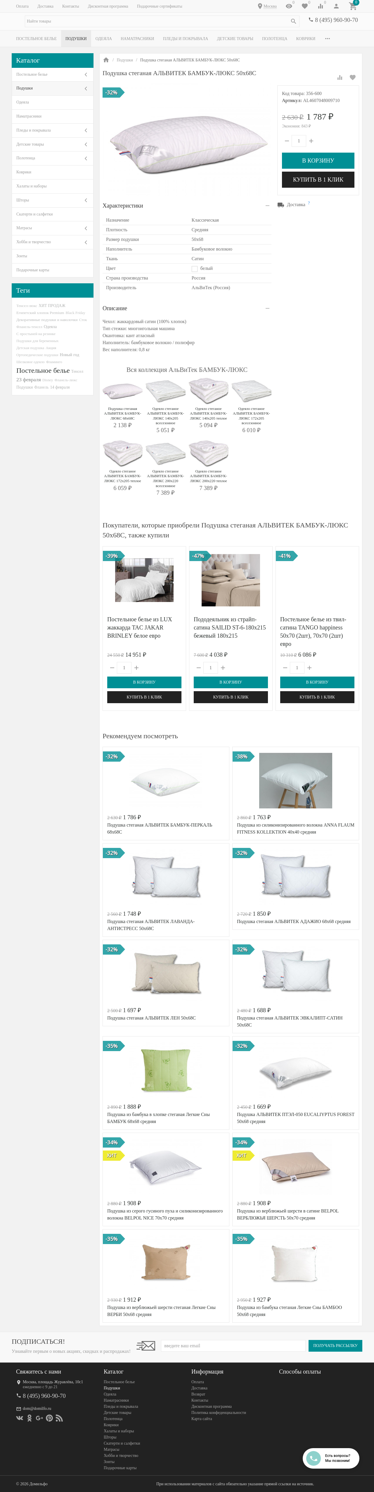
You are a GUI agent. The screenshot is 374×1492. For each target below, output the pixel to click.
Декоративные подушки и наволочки (47, 320)
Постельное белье (36, 39)
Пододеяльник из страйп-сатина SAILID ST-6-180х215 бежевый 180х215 (230, 627)
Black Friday (75, 313)
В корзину (318, 160)
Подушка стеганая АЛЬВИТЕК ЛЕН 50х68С (151, 1017)
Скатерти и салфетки (34, 214)
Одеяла (104, 39)
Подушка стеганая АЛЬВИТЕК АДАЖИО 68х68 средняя (294, 921)
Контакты (70, 6)
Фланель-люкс (66, 380)
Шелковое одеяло (30, 362)
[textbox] (162, 21)
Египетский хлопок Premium (40, 313)
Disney (47, 380)
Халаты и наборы (31, 186)
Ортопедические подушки (37, 355)
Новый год (69, 354)
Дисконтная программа (108, 6)
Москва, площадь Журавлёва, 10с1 (53, 1382)
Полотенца (275, 39)
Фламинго (54, 362)
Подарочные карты (32, 270)
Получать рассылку (335, 1345)
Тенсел (77, 371)
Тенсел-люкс (26, 305)
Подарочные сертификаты (159, 6)
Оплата (22, 6)
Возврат (198, 1394)
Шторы (22, 200)
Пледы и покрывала (185, 39)
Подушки (76, 39)
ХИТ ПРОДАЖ (52, 305)
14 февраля (60, 387)
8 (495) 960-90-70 (336, 20)
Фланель (41, 387)
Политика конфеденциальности (218, 1412)
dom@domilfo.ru (37, 1408)
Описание (115, 308)
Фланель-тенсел (29, 327)
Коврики (306, 39)
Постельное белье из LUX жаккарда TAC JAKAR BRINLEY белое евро (139, 627)
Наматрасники (137, 39)
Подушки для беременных (37, 341)
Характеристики (123, 205)
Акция (51, 348)
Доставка (45, 6)
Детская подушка (30, 348)
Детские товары (235, 39)
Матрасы (24, 228)
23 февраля (28, 379)
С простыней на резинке (36, 334)
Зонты (21, 256)
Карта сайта (201, 1419)
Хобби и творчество (33, 242)
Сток (83, 320)
